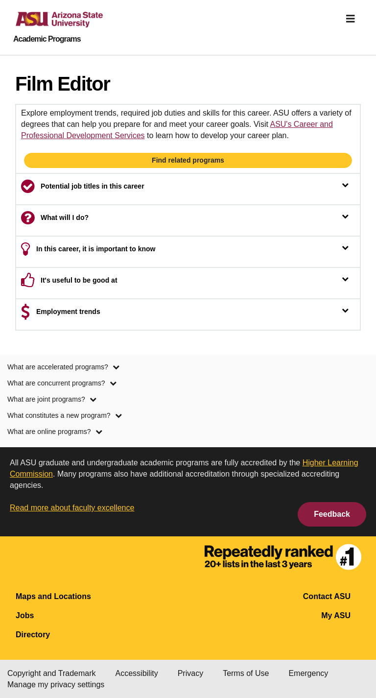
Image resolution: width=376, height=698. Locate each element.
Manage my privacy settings (55, 684)
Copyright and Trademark (51, 673)
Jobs (25, 615)
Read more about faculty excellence (72, 508)
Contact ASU (327, 596)
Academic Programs (47, 39)
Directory (33, 634)
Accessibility (137, 673)
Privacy (190, 673)
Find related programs (188, 160)
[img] (350, 19)
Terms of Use (246, 673)
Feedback (332, 514)
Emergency (308, 673)
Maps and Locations (53, 596)
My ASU (336, 615)
